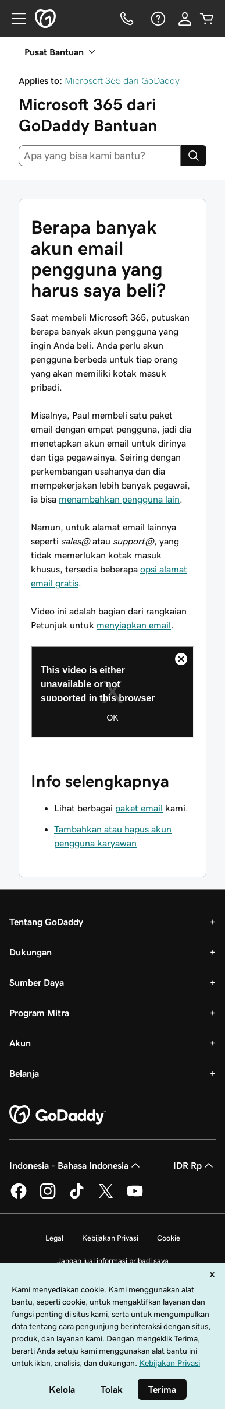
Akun (20, 1043)
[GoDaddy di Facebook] (18, 1196)
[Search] (193, 155)
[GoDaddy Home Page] (57, 1115)
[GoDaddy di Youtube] (135, 1196)
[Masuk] (185, 19)
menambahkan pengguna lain (119, 499)
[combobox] (100, 155)
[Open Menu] (14, 18)
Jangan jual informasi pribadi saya (113, 1260)
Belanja (24, 1073)
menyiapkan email (134, 625)
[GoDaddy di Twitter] (106, 1196)
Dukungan (30, 952)
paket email (139, 808)
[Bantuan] (157, 18)
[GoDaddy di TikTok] (76, 1196)
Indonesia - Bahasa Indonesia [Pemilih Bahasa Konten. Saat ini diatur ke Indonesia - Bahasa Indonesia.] (75, 1165)
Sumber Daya (36, 982)
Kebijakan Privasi (110, 1238)
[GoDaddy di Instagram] (47, 1196)
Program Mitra (39, 1012)
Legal (54, 1238)
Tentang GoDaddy (46, 921)
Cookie (168, 1238)
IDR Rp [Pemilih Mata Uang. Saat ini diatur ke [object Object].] (194, 1165)
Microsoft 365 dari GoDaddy (122, 80)
